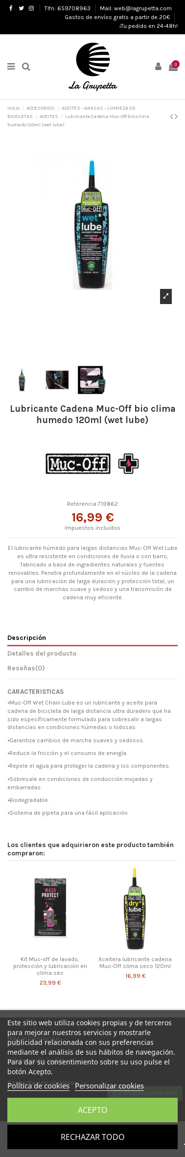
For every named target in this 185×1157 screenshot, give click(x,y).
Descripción (26, 637)
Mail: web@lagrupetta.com (136, 8)
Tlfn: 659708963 (68, 8)
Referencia (81, 503)
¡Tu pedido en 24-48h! (148, 26)
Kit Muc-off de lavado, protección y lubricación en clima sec (50, 966)
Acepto (93, 1110)
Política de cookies (38, 1085)
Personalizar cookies (109, 1085)
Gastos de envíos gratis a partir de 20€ (118, 17)
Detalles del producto (41, 653)
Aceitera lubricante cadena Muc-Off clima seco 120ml (135, 962)
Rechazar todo (93, 1137)
